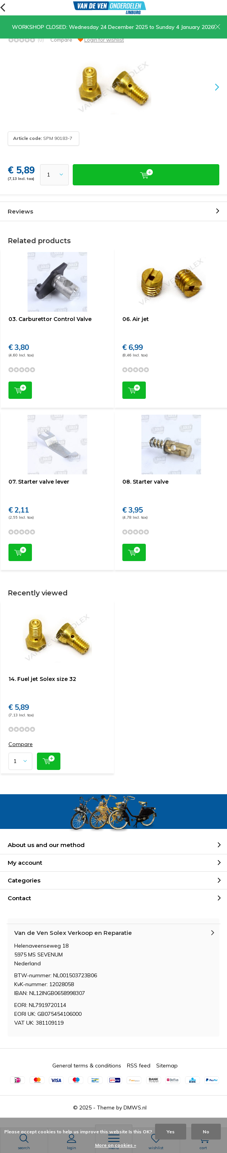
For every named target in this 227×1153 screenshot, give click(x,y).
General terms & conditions (86, 1065)
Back (2, 7)
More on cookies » (115, 1145)
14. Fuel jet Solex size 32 (42, 679)
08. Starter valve (145, 481)
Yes (171, 1132)
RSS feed (138, 1065)
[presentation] (211, 87)
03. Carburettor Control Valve (50, 319)
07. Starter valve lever (38, 481)
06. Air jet (135, 319)
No (206, 1132)
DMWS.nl (135, 1107)
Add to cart (20, 389)
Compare (61, 40)
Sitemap (167, 1065)
